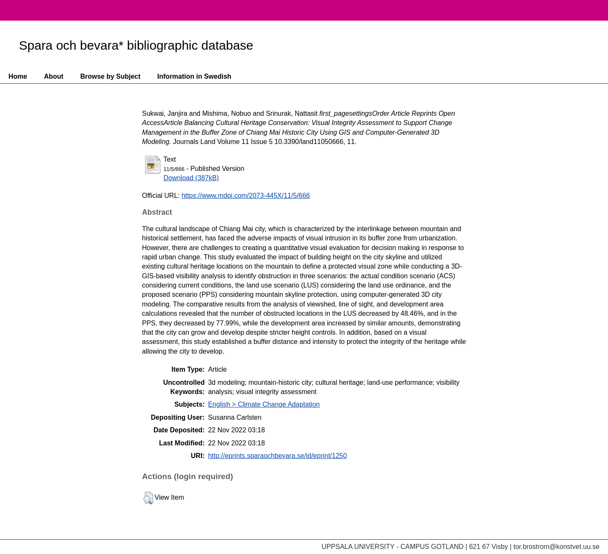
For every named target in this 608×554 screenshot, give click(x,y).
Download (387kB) (191, 177)
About (53, 76)
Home (17, 76)
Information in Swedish (194, 76)
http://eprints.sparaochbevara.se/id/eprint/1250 (277, 455)
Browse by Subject (110, 76)
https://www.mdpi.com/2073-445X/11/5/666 (245, 195)
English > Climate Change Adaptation (264, 404)
